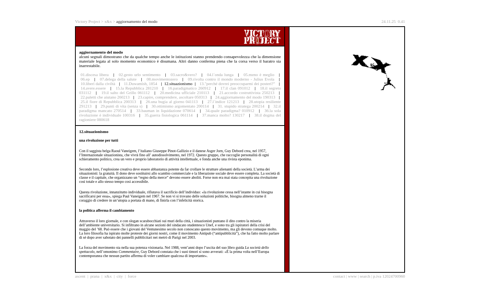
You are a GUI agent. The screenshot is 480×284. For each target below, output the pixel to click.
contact (339, 276)
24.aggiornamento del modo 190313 (245, 97)
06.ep (85, 79)
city (120, 276)
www (352, 276)
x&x (108, 21)
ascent (80, 276)
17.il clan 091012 (235, 88)
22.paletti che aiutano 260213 (105, 97)
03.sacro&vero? (184, 74)
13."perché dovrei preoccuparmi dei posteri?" (237, 83)
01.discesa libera (95, 74)
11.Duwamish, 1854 (141, 83)
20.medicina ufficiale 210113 (184, 92)
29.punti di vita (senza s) (121, 106)
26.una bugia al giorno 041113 (172, 101)
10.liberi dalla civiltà (98, 83)
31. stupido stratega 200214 (241, 106)
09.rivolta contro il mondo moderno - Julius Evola (231, 79)
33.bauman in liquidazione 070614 (165, 110)
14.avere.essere (93, 88)
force (132, 276)
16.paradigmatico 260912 (189, 88)
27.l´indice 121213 (223, 101)
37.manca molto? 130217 (223, 115)
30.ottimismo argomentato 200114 (180, 106)
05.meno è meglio (259, 74)
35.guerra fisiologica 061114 (168, 115)
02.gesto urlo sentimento (139, 74)
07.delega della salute (118, 79)
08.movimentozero (162, 79)
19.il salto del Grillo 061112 (125, 92)
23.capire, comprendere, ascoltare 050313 (172, 97)
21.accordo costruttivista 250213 (246, 92)
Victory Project (87, 21)
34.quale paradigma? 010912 (230, 110)
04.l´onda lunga (220, 74)
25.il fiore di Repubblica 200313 (108, 101)
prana (94, 276)
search (365, 276)
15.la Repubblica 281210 (137, 88)
